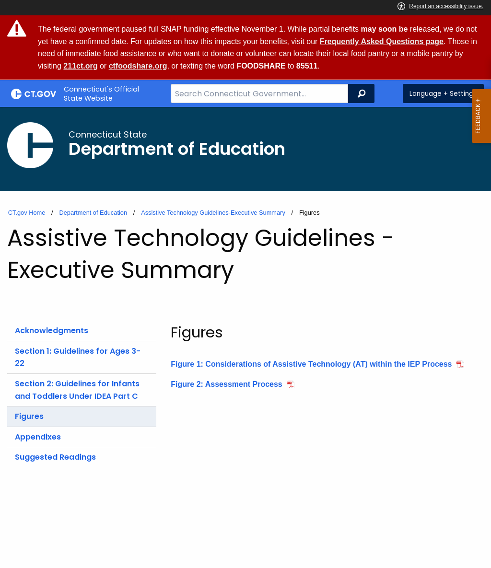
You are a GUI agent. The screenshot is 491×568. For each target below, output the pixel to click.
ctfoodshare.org (138, 66)
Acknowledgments (51, 330)
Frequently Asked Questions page (382, 41)
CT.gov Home (27, 212)
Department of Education (93, 212)
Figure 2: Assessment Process (226, 384)
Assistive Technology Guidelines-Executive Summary (213, 212)
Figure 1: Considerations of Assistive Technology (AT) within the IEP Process (311, 364)
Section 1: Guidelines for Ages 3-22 (77, 357)
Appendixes (38, 436)
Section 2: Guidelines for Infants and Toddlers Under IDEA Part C (77, 390)
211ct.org (80, 66)
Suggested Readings (55, 457)
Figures (29, 416)
